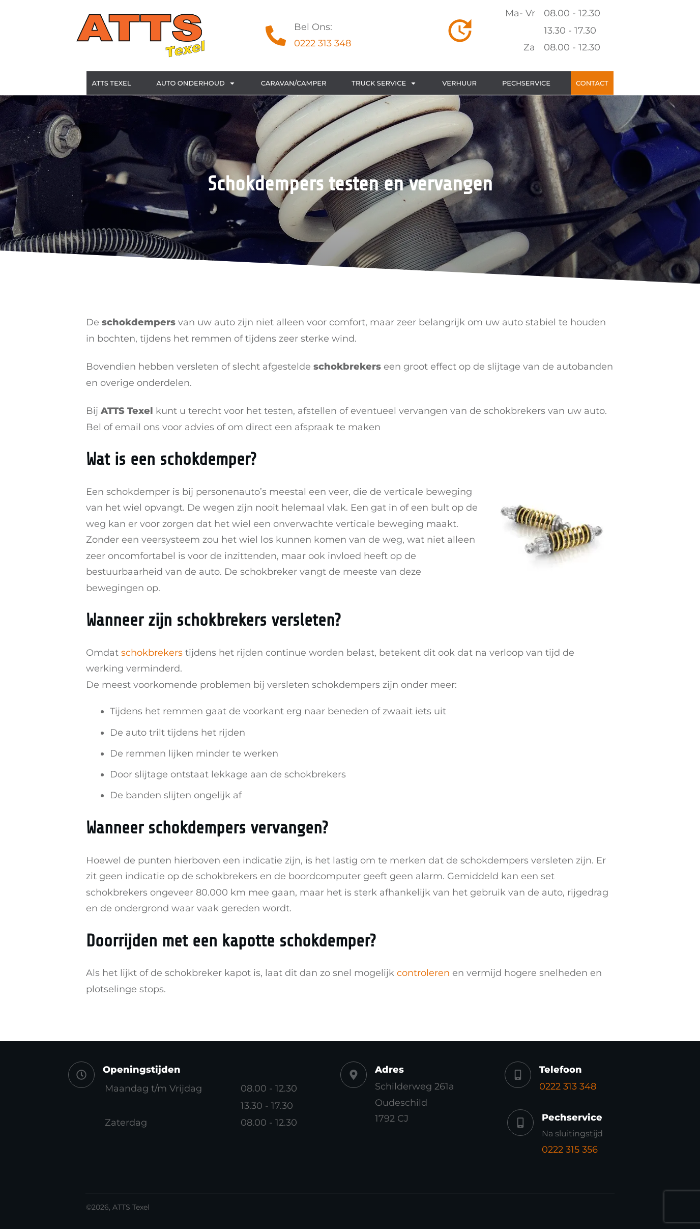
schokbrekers (152, 652)
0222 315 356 (570, 1149)
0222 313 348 (322, 43)
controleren (423, 973)
